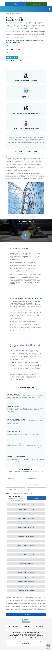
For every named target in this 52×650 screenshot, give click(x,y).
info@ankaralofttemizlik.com (32, 634)
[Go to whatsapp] (48, 645)
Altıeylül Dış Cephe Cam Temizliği (26, 504)
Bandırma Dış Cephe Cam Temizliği (26, 518)
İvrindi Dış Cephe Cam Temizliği (26, 559)
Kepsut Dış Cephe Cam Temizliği (26, 568)
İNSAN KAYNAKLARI (12, 630)
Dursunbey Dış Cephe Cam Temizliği (26, 532)
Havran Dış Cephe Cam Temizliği (26, 554)
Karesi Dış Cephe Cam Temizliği (26, 563)
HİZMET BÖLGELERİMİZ (13, 626)
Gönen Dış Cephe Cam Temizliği (26, 550)
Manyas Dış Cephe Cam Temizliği (26, 572)
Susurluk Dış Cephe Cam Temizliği (26, 590)
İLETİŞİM (39, 630)
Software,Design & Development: (26, 637)
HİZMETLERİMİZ (39, 626)
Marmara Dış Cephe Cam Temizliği (26, 577)
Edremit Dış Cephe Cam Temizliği (26, 536)
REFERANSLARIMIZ (26, 630)
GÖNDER (36, 498)
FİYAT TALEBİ (15, 4)
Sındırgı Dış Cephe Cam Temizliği (26, 586)
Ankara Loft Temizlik (8, 9)
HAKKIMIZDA (26, 626)
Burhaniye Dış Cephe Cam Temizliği (26, 527)
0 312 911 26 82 (36, 4)
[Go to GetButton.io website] (48, 648)
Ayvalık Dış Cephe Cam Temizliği (26, 509)
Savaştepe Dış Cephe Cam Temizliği (26, 581)
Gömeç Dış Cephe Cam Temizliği (26, 545)
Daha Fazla (26, 614)
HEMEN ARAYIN (12, 57)
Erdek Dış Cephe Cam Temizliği (26, 541)
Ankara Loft (8, 13)
